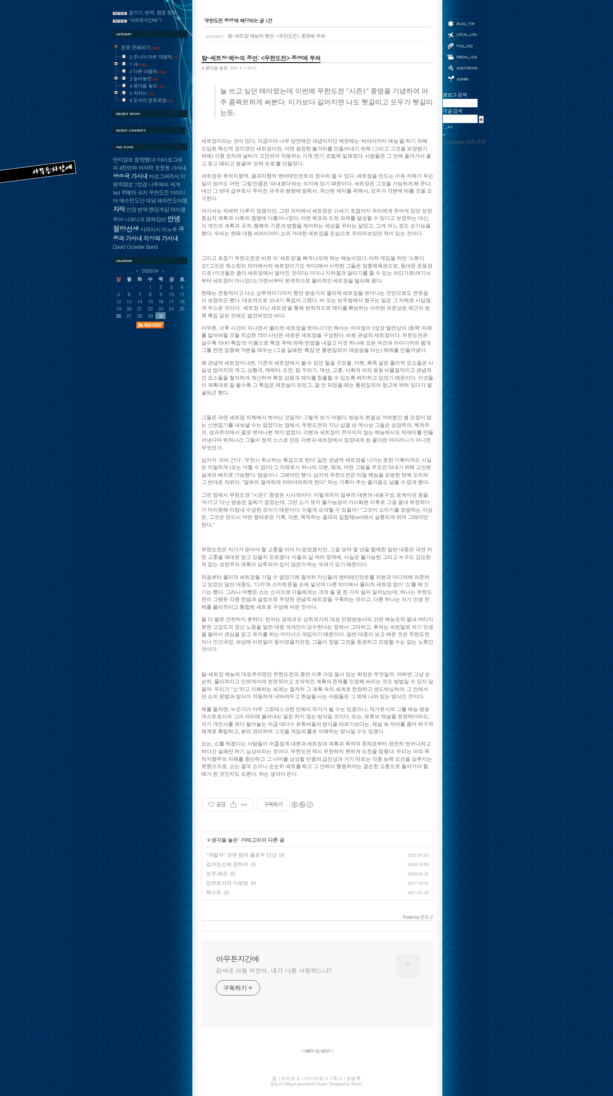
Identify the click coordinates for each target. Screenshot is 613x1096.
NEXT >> (327, 1051)
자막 (119, 208)
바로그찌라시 (164, 176)
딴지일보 (123, 159)
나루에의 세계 (164, 184)
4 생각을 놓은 (214, 67)
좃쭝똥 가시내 (170, 168)
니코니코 (134, 219)
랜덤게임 (159, 209)
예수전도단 (131, 200)
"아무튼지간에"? (145, 20)
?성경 (140, 184)
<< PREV (307, 1051)
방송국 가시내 (130, 176)
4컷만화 (128, 168)
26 (118, 315)
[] (317, 1051)
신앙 (131, 209)
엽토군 (276, 1084)
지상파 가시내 (160, 238)
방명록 (462, 67)
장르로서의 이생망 (227, 883)
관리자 (462, 78)
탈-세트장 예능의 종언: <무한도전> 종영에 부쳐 (265, 35)
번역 (142, 209)
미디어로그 (462, 57)
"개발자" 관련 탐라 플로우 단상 (241, 855)
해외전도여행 (172, 200)
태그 (462, 46)
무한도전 (159, 192)
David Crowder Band (135, 246)
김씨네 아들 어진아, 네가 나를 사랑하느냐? (274, 970)
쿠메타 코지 (134, 192)
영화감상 (156, 219)
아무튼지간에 (237, 959)
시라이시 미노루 (158, 229)
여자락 (146, 168)
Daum (322, 1084)
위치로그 (462, 34)
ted (116, 192)
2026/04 (150, 270)
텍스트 (213, 892)
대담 (151, 200)
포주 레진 (217, 874)
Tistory (356, 1084)
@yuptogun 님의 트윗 (464, 141)
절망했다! (145, 159)
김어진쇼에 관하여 (227, 864)
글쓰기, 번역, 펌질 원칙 (152, 12)
